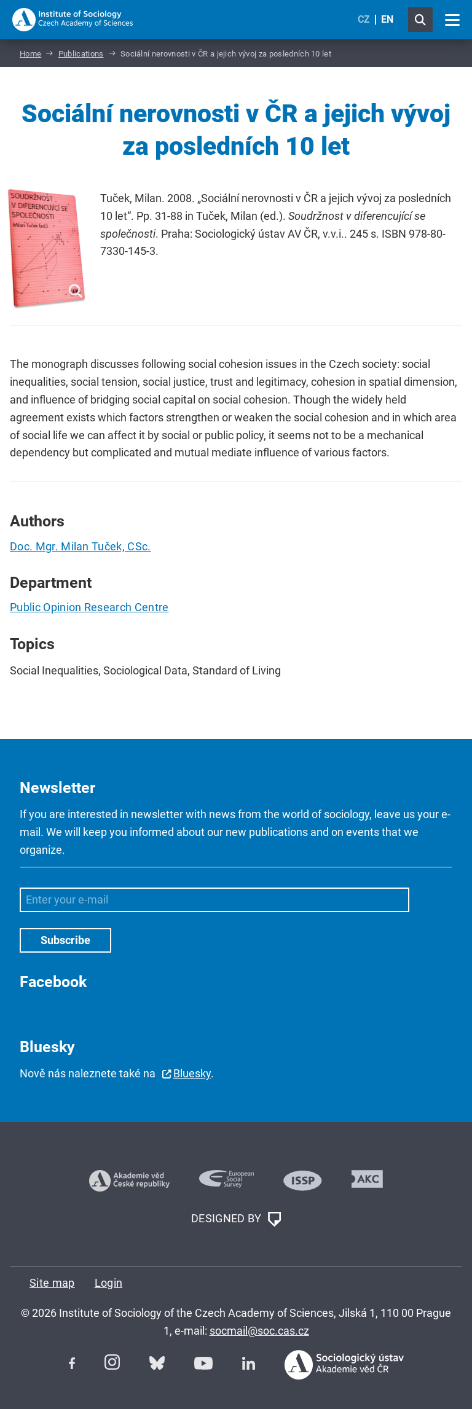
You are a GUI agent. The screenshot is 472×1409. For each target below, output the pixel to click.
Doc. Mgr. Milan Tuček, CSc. (80, 546)
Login (109, 1282)
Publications (81, 53)
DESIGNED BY (236, 1219)
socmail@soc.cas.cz (259, 1330)
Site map (52, 1282)
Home (30, 53)
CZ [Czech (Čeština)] (364, 19)
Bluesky (192, 1073)
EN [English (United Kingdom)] (387, 19)
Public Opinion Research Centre (89, 607)
